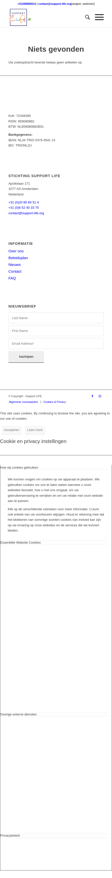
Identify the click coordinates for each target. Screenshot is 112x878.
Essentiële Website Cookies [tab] (20, 542)
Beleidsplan (18, 258)
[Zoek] (85, 17)
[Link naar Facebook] (92, 396)
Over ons (16, 251)
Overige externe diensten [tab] (18, 714)
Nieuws (14, 264)
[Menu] (97, 17)
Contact (14, 271)
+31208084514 (27, 3)
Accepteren (11, 430)
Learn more (35, 430)
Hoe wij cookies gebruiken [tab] (19, 467)
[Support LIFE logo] (46, 17)
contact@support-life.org (54, 3)
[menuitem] (85, 17)
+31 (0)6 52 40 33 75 (23, 207)
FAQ (12, 278)
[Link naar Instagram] (100, 396)
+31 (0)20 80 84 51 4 (23, 202)
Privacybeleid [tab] (10, 835)
